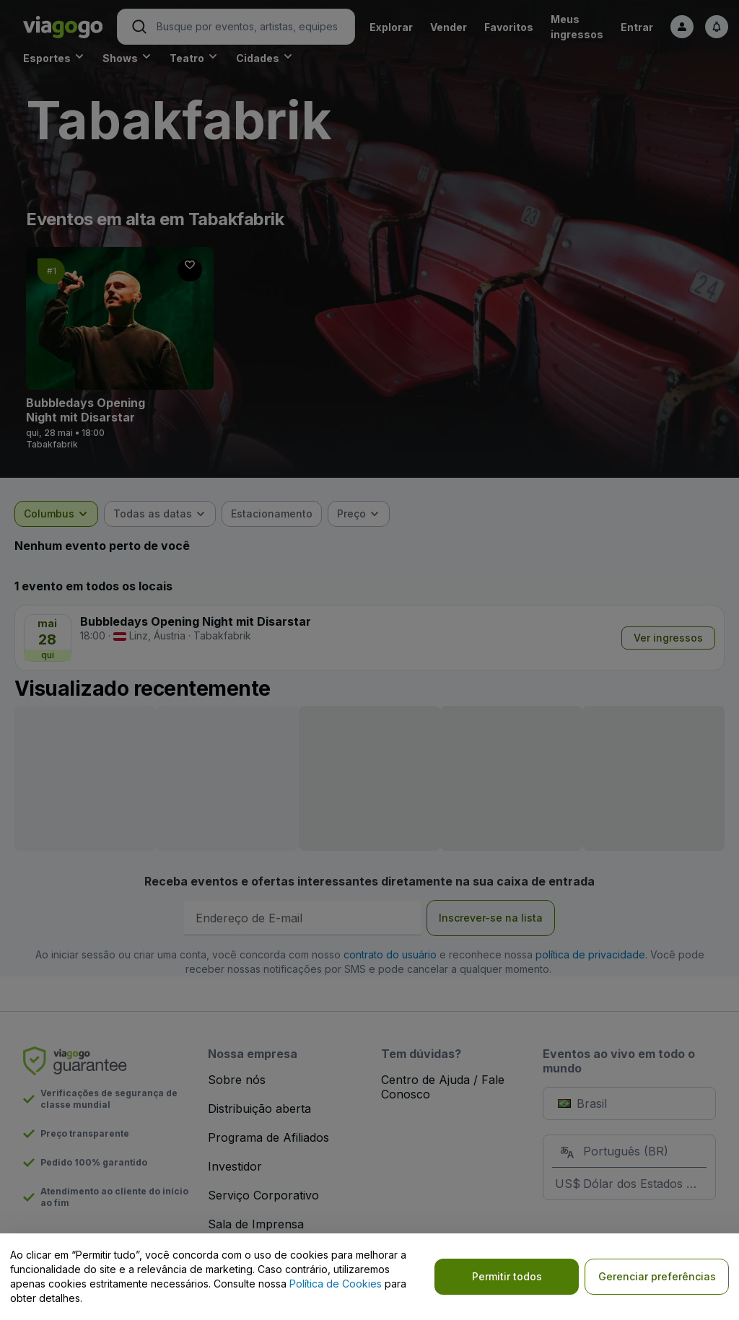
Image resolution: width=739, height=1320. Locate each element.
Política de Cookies (335, 1283)
